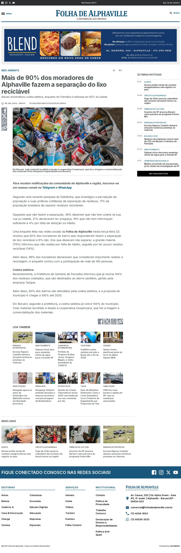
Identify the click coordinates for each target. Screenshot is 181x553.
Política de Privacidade (102, 503)
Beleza (5, 501)
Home (68, 501)
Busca (175, 13)
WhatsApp (65, 187)
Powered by (169, 546)
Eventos (70, 519)
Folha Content (73, 525)
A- (114, 70)
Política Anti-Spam (103, 533)
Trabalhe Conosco (101, 512)
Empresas (35, 519)
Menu (6, 13)
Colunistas (36, 495)
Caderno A (7, 507)
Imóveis (69, 495)
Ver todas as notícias (158, 174)
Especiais (35, 525)
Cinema (5, 525)
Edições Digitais (39, 507)
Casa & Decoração (12, 513)
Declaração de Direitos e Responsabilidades (106, 522)
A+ (120, 70)
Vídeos (69, 507)
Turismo (70, 513)
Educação (35, 513)
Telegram (48, 187)
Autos (4, 495)
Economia (35, 501)
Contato (100, 495)
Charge (5, 519)
